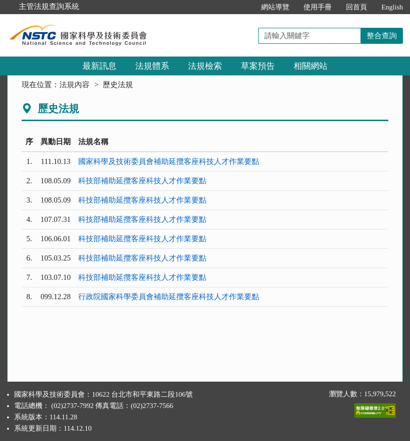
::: (244, 7)
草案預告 (258, 66)
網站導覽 (275, 7)
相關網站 (311, 66)
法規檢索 (205, 66)
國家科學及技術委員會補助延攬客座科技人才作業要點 (168, 161)
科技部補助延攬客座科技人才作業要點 (142, 181)
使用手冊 (317, 7)
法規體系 (152, 66)
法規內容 (74, 85)
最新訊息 (99, 66)
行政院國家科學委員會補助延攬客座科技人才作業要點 (168, 297)
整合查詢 (382, 36)
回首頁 (356, 7)
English (392, 7)
